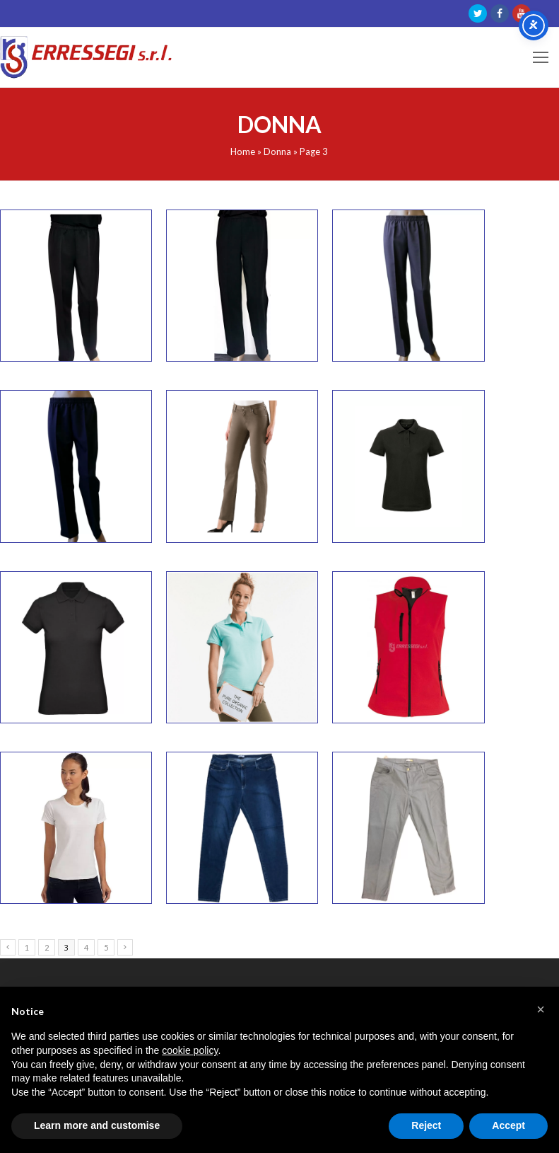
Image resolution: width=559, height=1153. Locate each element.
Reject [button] (426, 1125)
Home (242, 151)
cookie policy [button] (190, 1050)
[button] (540, 1009)
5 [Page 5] (106, 947)
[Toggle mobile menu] (540, 57)
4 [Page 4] (86, 947)
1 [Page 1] (27, 947)
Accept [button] (508, 1125)
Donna (277, 151)
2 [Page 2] (47, 947)
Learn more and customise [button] (97, 1125)
